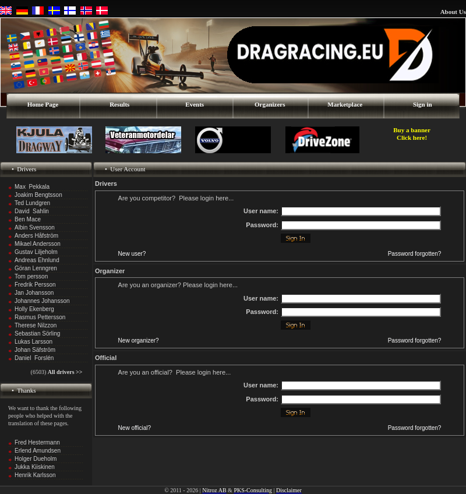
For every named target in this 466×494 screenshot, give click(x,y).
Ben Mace (28, 219)
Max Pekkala (32, 187)
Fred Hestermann (37, 442)
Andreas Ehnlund (37, 260)
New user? (132, 253)
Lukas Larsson (33, 341)
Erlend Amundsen (38, 450)
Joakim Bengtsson (38, 195)
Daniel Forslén (34, 358)
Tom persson (31, 276)
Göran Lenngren (36, 268)
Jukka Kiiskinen (35, 467)
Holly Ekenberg (34, 309)
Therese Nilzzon (36, 325)
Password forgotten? (415, 253)
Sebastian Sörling (37, 333)
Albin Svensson (35, 227)
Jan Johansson (34, 293)
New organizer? (138, 340)
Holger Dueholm (36, 459)
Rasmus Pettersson (40, 317)
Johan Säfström (35, 350)
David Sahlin (32, 211)
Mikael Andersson (38, 244)
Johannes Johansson (42, 301)
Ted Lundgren (32, 203)
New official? (134, 428)
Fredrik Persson (35, 284)
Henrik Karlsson (35, 475)
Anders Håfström (36, 235)
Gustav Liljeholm (36, 252)
